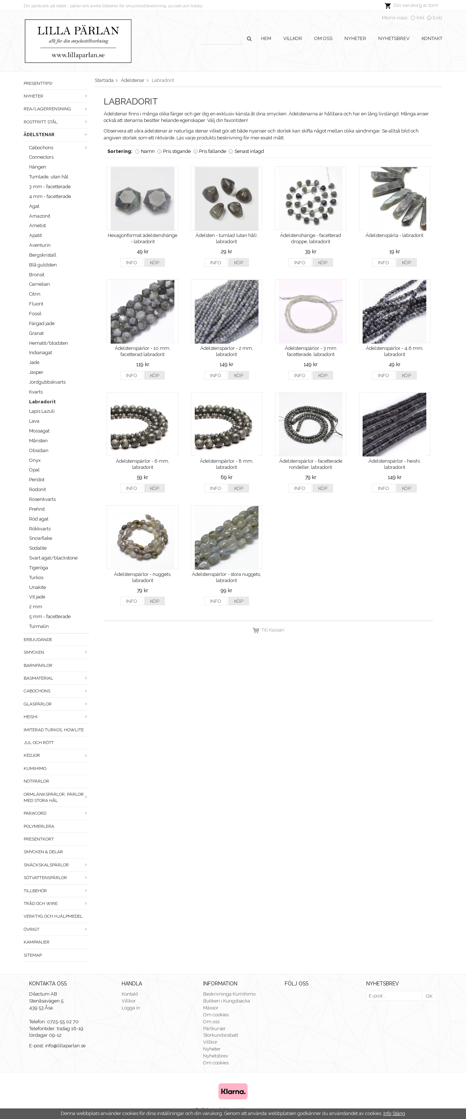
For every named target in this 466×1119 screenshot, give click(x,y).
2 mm (35, 606)
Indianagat (40, 352)
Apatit (35, 235)
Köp (154, 262)
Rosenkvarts (42, 499)
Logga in (131, 1008)
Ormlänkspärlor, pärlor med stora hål (56, 797)
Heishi (56, 716)
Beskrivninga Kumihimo (229, 994)
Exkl (437, 17)
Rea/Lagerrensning (56, 108)
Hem (266, 38)
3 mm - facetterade (50, 186)
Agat (34, 206)
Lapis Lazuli (42, 411)
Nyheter (355, 38)
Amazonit (39, 216)
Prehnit (37, 509)
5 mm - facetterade (50, 616)
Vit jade (37, 597)
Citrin (34, 294)
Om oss (323, 38)
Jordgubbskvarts (47, 382)
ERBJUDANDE (38, 639)
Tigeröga (38, 567)
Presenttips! (38, 83)
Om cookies (216, 1014)
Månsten (38, 440)
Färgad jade (42, 323)
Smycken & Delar (43, 851)
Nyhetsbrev (394, 38)
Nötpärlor (36, 781)
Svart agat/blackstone (53, 558)
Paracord (56, 813)
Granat (36, 333)
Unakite (37, 587)
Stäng (398, 1113)
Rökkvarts (40, 528)
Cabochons (59, 147)
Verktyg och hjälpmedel (53, 916)
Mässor (210, 1008)
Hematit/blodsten (48, 343)
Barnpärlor (38, 665)
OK (429, 996)
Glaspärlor (56, 704)
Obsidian (38, 450)
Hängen (37, 167)
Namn (148, 151)
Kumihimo (35, 768)
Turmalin (39, 626)
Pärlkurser (214, 1028)
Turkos (36, 577)
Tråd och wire (56, 903)
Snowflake (40, 538)
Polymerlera (39, 826)
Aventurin (40, 245)
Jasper (36, 372)
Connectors (41, 157)
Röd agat (38, 519)
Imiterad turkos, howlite (54, 729)
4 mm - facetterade (50, 196)
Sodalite (38, 548)
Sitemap (33, 955)
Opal (34, 469)
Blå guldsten (43, 265)
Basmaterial (56, 678)
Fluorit (36, 304)
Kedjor (56, 755)
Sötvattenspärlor (56, 877)
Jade (34, 362)
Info (131, 262)
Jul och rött (39, 742)
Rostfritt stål (56, 121)
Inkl (420, 17)
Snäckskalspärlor (56, 864)
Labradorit (42, 401)
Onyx (35, 460)
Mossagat (39, 431)
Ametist (37, 225)
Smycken (56, 652)
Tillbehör (56, 890)
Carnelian (39, 284)
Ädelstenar (56, 134)
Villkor (292, 38)
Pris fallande (212, 151)
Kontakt (432, 38)
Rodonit (37, 489)
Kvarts (36, 392)
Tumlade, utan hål (48, 176)
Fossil (35, 313)
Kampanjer (37, 942)
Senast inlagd (249, 151)
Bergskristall (42, 255)
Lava (34, 421)
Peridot (36, 479)
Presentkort (39, 839)
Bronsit (36, 274)
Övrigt (56, 929)
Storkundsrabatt (220, 1035)
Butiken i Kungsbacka (226, 1001)
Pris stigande (177, 151)
